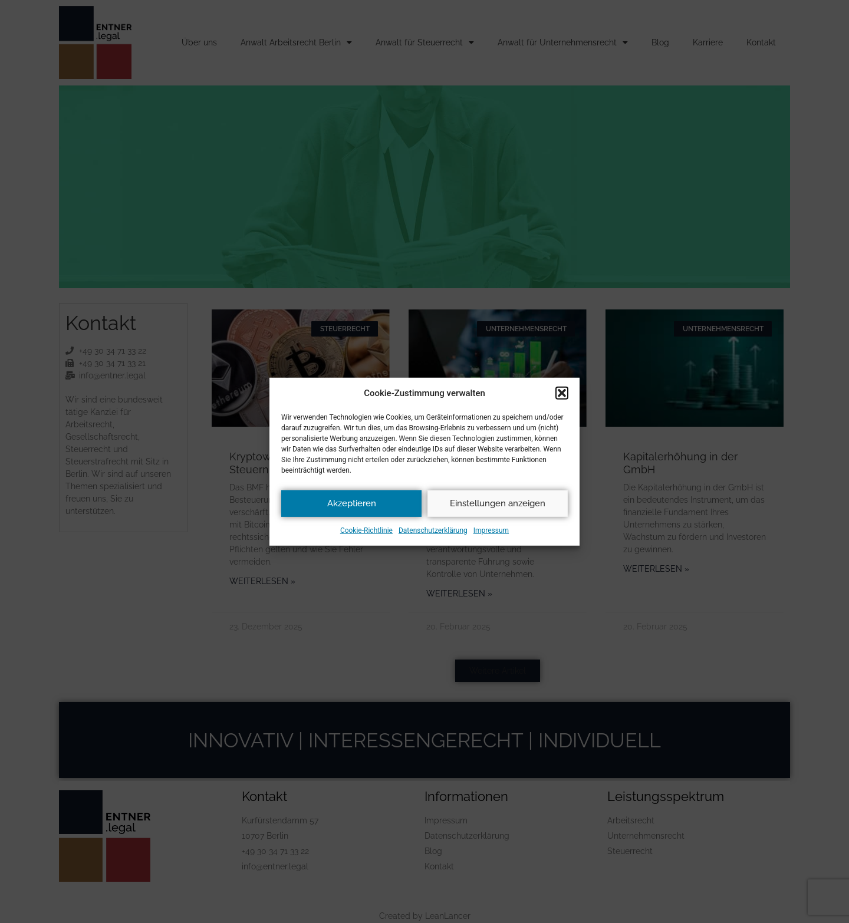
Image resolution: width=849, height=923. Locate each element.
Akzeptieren (351, 503)
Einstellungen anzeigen (497, 503)
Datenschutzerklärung (433, 530)
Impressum (491, 530)
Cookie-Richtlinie (366, 530)
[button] (562, 393)
